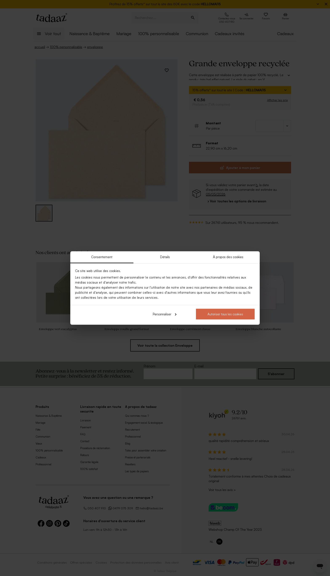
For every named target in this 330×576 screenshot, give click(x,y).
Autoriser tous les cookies (225, 314)
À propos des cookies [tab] (228, 257)
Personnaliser (164, 314)
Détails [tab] (165, 257)
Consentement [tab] (101, 257)
